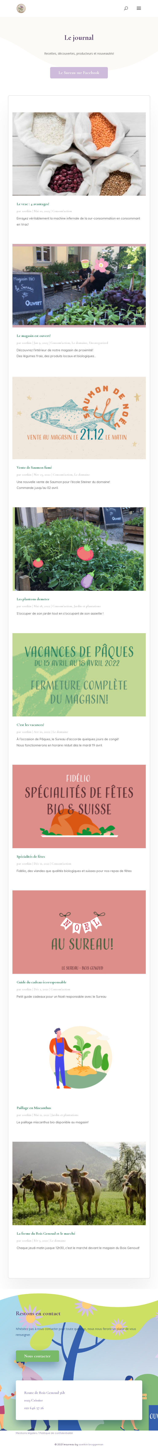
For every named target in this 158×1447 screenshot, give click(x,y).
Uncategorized (98, 343)
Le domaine (79, 343)
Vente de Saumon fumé (34, 467)
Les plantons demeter (33, 599)
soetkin (26, 211)
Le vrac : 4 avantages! (33, 204)
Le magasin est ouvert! (34, 335)
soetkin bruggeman (91, 1444)
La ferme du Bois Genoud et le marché (46, 1233)
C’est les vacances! (30, 724)
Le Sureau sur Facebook (79, 72)
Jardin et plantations (87, 606)
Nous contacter (37, 1356)
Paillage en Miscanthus (34, 1107)
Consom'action (62, 211)
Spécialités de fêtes (31, 856)
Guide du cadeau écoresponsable (41, 982)
